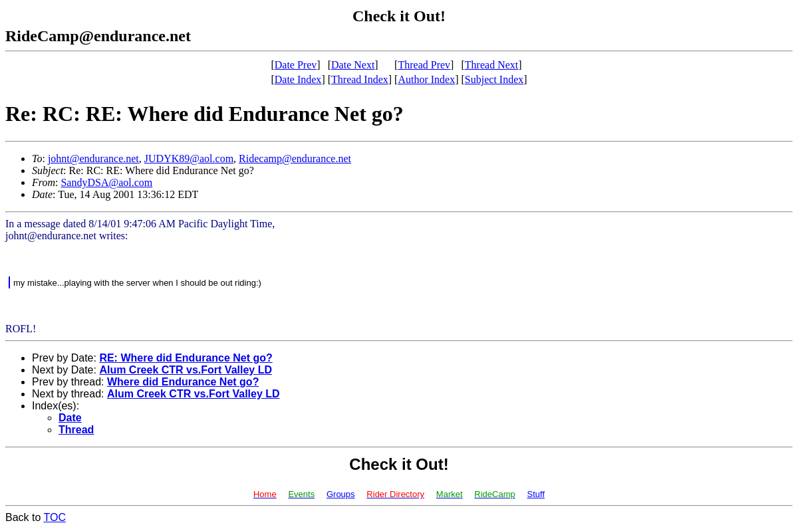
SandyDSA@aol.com (106, 182)
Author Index (426, 79)
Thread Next (491, 64)
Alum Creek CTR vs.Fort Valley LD (185, 369)
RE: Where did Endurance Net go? (185, 358)
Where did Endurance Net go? (183, 381)
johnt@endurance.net (93, 158)
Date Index (298, 79)
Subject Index (494, 79)
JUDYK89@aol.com (188, 158)
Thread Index (359, 79)
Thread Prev (424, 64)
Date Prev (296, 64)
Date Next (352, 64)
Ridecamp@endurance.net (295, 158)
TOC (55, 517)
